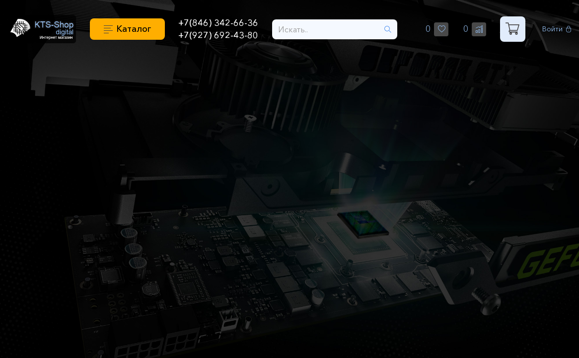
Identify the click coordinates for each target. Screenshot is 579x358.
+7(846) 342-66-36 (218, 22)
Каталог (133, 28)
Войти (557, 29)
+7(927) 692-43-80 (218, 35)
